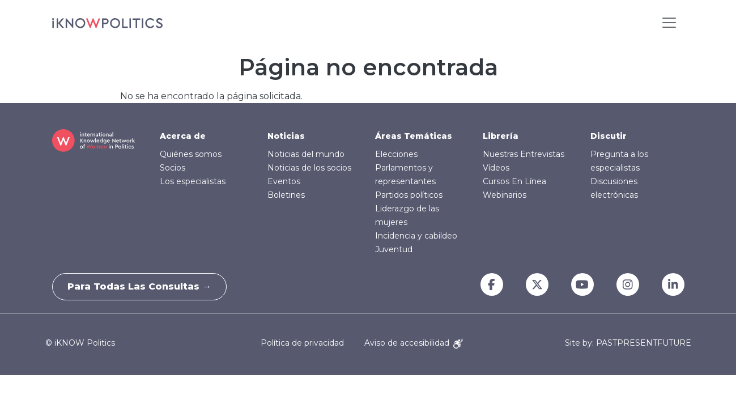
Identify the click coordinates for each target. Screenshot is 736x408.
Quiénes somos (191, 154)
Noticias (286, 136)
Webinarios (504, 195)
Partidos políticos (409, 195)
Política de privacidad (302, 343)
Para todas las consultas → (142, 286)
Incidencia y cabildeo (416, 236)
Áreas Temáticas (413, 136)
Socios (172, 168)
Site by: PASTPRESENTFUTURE (628, 343)
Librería (500, 136)
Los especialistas (193, 181)
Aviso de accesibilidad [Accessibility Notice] (413, 343)
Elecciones (396, 154)
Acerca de (183, 136)
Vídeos (496, 168)
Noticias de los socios (309, 168)
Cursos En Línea (514, 181)
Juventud (393, 249)
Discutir (608, 136)
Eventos (283, 181)
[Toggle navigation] (669, 22)
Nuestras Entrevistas (523, 154)
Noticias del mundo (305, 154)
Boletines (286, 195)
